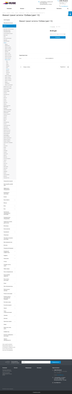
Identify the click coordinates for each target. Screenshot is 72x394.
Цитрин (5, 100)
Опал (5, 36)
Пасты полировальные (8, 271)
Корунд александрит (8, 88)
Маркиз (7, 70)
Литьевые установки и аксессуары (8, 238)
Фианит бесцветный (7, 45)
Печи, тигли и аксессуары (6, 280)
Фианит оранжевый (7, 83)
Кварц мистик (6, 128)
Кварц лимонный (7, 131)
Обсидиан (5, 150)
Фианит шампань (8, 78)
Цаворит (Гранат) (7, 139)
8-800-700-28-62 (63, 0)
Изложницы (6, 225)
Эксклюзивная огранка (8, 33)
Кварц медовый (7, 133)
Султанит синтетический (6, 40)
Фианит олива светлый (7, 51)
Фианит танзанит (8, 80)
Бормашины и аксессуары (6, 193)
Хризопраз (6, 153)
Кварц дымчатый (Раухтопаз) (7, 106)
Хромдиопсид (6, 122)
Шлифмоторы (6, 331)
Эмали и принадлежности (7, 339)
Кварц (5, 147)
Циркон (5, 155)
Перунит (5, 152)
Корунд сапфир (6, 91)
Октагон (7, 69)
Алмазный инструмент (8, 181)
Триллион (8, 72)
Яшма (5, 120)
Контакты (59, 8)
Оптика (5, 261)
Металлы (5, 245)
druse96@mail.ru (57, 382)
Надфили (5, 255)
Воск (5, 208)
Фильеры (5, 318)
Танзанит (5, 115)
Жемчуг (5, 104)
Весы (5, 205)
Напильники (6, 258)
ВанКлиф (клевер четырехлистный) (7, 31)
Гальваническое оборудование (7, 218)
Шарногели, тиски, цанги (7, 328)
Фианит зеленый (8, 48)
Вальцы (5, 202)
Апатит (5, 169)
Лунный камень (6, 174)
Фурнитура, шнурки (7, 321)
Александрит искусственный (6, 135)
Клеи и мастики (7, 228)
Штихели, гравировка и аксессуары (8, 335)
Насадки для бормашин (8, 248)
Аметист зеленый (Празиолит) (7, 112)
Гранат (5, 99)
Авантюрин (6, 166)
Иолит (5, 161)
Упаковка (6, 315)
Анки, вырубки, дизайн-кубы (8, 185)
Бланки (5, 196)
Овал (7, 62)
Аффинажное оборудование (7, 189)
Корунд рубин (6, 89)
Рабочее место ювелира (7, 290)
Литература (6, 234)
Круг (7, 61)
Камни (5, 25)
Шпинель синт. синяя (7, 86)
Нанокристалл (6, 94)
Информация (28, 367)
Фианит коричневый (9, 84)
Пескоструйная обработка (7, 275)
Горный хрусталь (7, 125)
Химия (5, 324)
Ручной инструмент (8, 305)
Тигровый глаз (6, 177)
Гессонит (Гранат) (7, 158)
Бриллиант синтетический (9, 29)
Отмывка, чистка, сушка (7, 265)
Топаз (5, 96)
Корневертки (6, 231)
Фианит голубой (8, 47)
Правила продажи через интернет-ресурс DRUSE (7, 373)
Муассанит (6, 35)
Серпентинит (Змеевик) (8, 142)
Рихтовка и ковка (7, 302)
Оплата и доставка (40, 8)
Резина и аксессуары (8, 293)
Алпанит (5, 92)
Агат (4, 144)
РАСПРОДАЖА (7, 19)
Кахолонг (5, 163)
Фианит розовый (8, 56)
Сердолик (5, 145)
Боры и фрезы (6, 199)
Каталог (22, 8)
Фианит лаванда (8, 75)
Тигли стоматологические (8, 312)
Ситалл (5, 123)
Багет (7, 67)
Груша (7, 64)
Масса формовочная (8, 242)
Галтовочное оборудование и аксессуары (7, 213)
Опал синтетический (7, 38)
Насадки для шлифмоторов (7, 252)
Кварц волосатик (7, 130)
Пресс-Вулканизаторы (8, 286)
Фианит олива (7, 53)
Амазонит (5, 168)
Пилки (5, 283)
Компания (9, 8)
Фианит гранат (7, 59)
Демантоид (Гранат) (7, 137)
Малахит (5, 176)
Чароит (5, 160)
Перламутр (6, 126)
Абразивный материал (8, 22)
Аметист (5, 97)
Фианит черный (8, 77)
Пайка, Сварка (6, 268)
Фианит (5, 42)
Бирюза (5, 118)
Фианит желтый (8, 54)
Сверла (5, 308)
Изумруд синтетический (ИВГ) (7, 109)
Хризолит (5, 102)
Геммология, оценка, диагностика (8, 222)
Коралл (5, 117)
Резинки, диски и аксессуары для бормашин (7, 298)
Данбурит (5, 171)
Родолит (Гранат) (7, 114)
